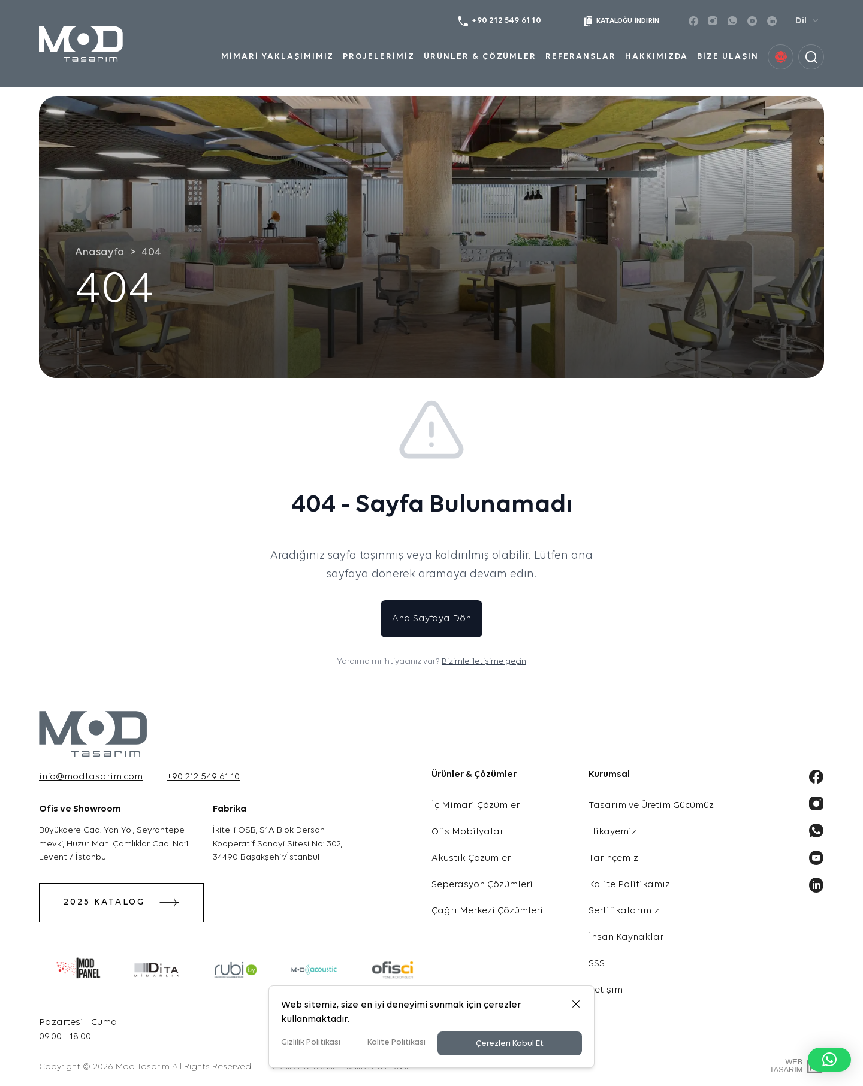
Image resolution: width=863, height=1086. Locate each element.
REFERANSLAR (580, 56)
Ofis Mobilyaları (469, 832)
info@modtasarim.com (91, 777)
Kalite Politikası (396, 1042)
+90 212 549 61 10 (203, 777)
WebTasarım (786, 1065)
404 (151, 252)
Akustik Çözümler (471, 858)
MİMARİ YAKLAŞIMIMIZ (277, 56)
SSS (597, 964)
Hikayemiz (612, 832)
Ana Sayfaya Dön (431, 619)
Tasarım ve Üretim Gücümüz (651, 805)
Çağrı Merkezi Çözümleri (487, 911)
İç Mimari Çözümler (476, 805)
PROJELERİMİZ (379, 56)
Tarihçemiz (613, 858)
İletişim (606, 990)
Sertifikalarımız (624, 911)
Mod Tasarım (143, 1067)
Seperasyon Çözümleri (482, 885)
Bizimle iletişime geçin (484, 661)
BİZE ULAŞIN (728, 56)
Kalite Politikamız (629, 885)
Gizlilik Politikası (310, 1042)
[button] (829, 1060)
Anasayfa (100, 252)
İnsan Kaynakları (627, 937)
